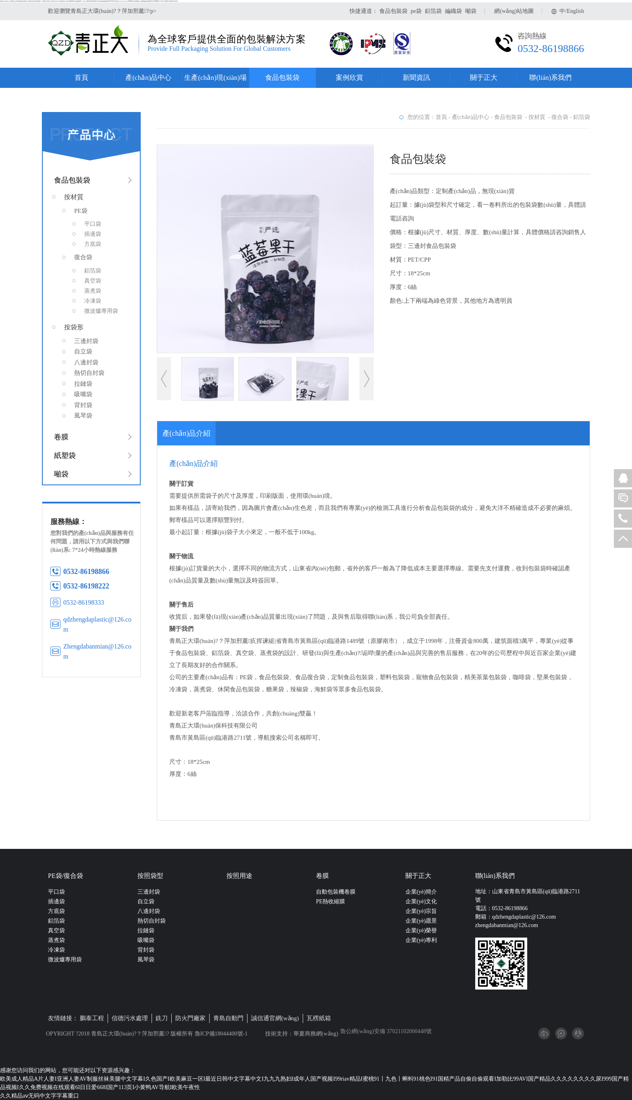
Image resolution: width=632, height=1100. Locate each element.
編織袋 (453, 11)
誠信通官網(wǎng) (275, 1018)
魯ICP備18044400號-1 (220, 1034)
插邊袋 (56, 901)
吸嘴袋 (145, 940)
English (575, 11)
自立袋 (145, 901)
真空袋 (56, 930)
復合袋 (559, 117)
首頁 (81, 77)
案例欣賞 (349, 77)
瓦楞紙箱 (319, 1018)
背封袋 (145, 950)
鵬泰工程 (92, 1018)
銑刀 (162, 1018)
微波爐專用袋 (65, 960)
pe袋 (416, 11)
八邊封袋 (148, 911)
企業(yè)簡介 (421, 892)
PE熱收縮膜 (330, 901)
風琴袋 (145, 960)
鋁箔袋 (433, 11)
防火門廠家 (190, 1018)
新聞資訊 (416, 77)
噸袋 (470, 11)
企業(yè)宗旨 (421, 911)
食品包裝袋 (393, 11)
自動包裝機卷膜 (336, 892)
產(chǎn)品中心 (148, 77)
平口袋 (56, 892)
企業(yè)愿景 (421, 921)
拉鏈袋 (145, 930)
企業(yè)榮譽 (421, 930)
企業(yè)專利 (421, 940)
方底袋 (56, 911)
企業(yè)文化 (421, 901)
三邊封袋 (148, 892)
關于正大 (483, 77)
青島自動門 (228, 1018)
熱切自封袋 (151, 921)
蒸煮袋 (56, 940)
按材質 (537, 117)
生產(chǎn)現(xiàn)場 (215, 77)
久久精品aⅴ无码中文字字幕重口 (39, 1096)
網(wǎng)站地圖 (513, 11)
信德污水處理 (130, 1018)
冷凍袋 (56, 950)
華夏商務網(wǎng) (315, 1034)
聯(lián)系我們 (550, 77)
